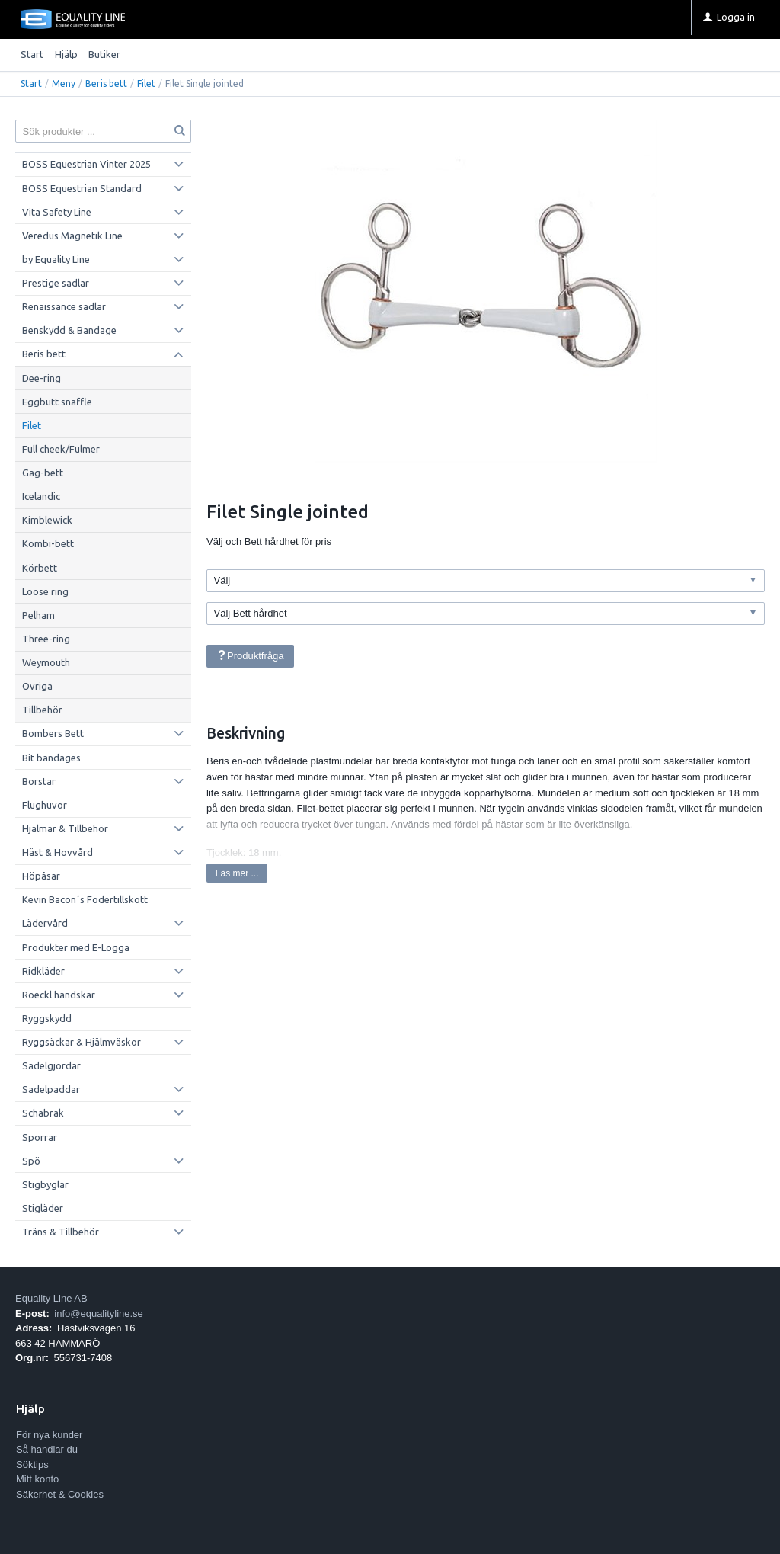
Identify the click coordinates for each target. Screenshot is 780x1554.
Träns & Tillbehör (60, 1231)
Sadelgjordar (51, 1065)
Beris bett (106, 83)
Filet (146, 83)
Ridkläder (43, 971)
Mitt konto (37, 1479)
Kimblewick (47, 519)
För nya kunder (49, 1434)
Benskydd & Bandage (69, 330)
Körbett (39, 567)
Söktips (32, 1464)
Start (32, 54)
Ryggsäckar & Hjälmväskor (81, 1042)
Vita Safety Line (56, 212)
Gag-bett (42, 472)
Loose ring (45, 591)
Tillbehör (42, 709)
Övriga (37, 686)
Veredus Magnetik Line (72, 235)
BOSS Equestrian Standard (82, 188)
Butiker (104, 54)
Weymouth (46, 662)
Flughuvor (44, 804)
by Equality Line (56, 259)
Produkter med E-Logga (75, 947)
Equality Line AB (51, 1298)
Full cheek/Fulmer (61, 449)
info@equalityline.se (98, 1313)
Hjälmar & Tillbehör (65, 828)
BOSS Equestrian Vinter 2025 (86, 164)
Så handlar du (47, 1449)
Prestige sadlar (55, 282)
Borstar (39, 781)
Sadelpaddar (51, 1089)
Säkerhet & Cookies (60, 1494)
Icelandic (41, 496)
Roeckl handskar (58, 994)
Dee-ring (41, 378)
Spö (31, 1160)
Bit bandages (51, 757)
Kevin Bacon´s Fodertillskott (85, 899)
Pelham (38, 615)
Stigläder (42, 1208)
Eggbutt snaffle (57, 401)
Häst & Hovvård (57, 852)
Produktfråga (249, 656)
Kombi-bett (48, 543)
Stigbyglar (45, 1184)
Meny (63, 83)
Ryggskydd (47, 1018)
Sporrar (39, 1137)
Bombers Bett (53, 733)
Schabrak (43, 1112)
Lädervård (45, 923)
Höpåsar (41, 875)
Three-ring (46, 638)
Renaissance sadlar (64, 306)
